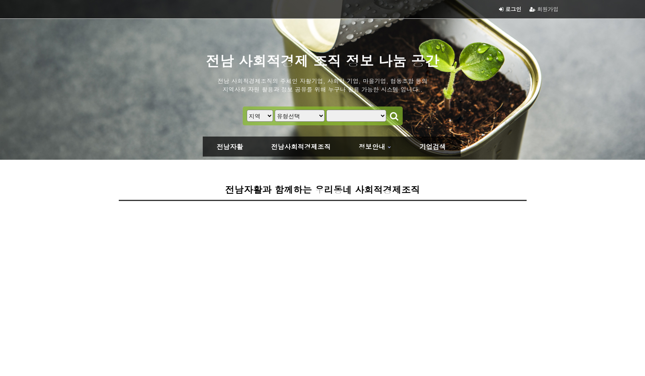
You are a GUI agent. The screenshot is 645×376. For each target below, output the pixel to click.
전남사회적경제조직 (301, 146)
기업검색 (432, 146)
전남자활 (230, 146)
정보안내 (372, 146)
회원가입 (544, 9)
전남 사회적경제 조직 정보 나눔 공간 (322, 60)
